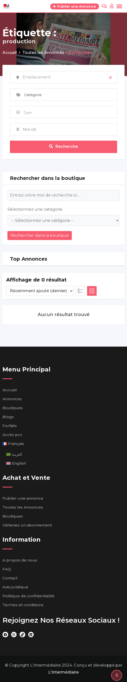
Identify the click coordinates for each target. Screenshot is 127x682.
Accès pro (12, 434)
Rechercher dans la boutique (39, 235)
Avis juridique (15, 587)
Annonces (12, 399)
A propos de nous (19, 560)
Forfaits (9, 425)
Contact (10, 578)
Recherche (63, 146)
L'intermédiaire (63, 672)
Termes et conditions (22, 604)
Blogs (8, 416)
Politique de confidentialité (28, 596)
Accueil (9, 390)
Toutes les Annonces (22, 507)
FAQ (6, 569)
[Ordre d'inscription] (40, 291)
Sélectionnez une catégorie (34, 209)
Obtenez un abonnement (27, 525)
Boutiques (12, 407)
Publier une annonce (22, 498)
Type (27, 112)
